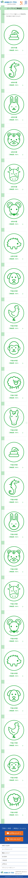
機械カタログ (6, 853)
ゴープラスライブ (7, 849)
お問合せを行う (15, 833)
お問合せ (4, 864)
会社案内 (4, 856)
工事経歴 (4, 860)
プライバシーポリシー (8, 867)
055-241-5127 (15, 839)
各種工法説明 (5, 845)
